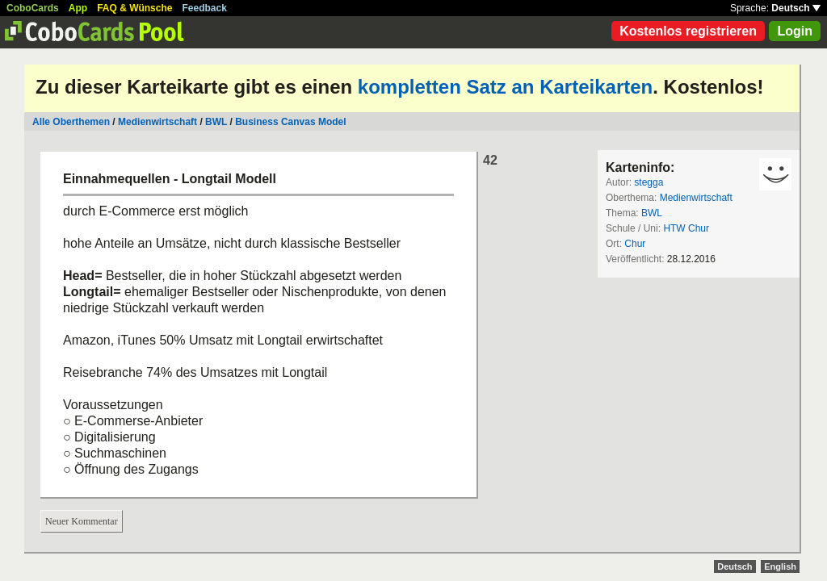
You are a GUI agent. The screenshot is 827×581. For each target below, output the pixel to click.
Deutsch (796, 8)
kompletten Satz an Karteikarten (505, 87)
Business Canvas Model (290, 121)
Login (794, 31)
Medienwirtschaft (157, 121)
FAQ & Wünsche (134, 8)
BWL (216, 121)
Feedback (205, 8)
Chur (634, 243)
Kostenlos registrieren (688, 31)
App (78, 8)
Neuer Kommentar (81, 521)
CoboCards (32, 8)
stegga (648, 182)
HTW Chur (686, 228)
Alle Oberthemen (71, 121)
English (780, 566)
